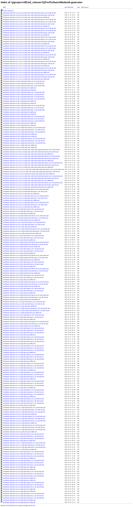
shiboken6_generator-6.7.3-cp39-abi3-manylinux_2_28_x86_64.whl (23, 392)
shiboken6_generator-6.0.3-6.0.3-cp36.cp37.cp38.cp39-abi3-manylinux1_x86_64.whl (29, 41)
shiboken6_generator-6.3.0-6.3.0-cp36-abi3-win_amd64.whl (21, 193)
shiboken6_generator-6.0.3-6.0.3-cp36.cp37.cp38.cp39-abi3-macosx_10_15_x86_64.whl (29, 39)
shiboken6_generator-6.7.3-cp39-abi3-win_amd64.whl (19, 396)
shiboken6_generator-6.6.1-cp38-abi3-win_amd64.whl (19, 352)
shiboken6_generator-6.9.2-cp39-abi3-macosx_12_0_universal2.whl (23, 482)
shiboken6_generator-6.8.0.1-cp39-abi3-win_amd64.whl (20, 414)
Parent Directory (8, 10)
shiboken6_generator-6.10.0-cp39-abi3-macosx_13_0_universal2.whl (24, 81)
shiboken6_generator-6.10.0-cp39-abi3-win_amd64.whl (19, 87)
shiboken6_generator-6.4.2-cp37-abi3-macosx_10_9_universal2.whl (23, 248)
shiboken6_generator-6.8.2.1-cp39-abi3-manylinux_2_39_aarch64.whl (24, 447)
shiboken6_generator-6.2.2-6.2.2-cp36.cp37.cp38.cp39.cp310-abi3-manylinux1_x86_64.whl (31, 165)
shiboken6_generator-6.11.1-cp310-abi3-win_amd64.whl (20, 145)
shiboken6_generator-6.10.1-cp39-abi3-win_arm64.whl (19, 103)
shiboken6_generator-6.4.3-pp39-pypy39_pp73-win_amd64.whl (21, 273)
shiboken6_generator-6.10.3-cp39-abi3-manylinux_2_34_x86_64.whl (23, 118)
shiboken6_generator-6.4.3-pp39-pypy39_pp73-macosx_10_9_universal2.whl (26, 268)
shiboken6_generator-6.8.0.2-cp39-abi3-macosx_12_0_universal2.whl (24, 416)
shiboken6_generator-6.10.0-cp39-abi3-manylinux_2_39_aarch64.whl (24, 85)
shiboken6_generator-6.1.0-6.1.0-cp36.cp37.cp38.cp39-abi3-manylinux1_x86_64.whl (29, 57)
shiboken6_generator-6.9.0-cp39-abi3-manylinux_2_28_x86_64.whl (23, 462)
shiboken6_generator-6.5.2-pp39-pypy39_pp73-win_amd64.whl (21, 326)
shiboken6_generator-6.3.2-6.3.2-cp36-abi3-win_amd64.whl (21, 206)
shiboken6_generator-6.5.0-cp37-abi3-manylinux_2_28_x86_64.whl (23, 277)
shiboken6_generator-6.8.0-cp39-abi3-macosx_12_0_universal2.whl (23, 398)
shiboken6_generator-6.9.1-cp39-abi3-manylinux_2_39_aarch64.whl (23, 475)
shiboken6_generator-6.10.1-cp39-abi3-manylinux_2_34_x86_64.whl (23, 96)
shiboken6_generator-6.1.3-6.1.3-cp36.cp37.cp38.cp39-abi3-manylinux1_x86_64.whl (29, 76)
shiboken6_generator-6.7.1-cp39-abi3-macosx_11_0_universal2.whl (23, 372)
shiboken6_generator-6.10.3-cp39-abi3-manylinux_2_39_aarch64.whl (24, 121)
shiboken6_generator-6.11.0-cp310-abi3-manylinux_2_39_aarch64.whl (24, 132)
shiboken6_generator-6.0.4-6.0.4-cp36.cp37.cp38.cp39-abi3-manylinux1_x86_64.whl (29, 50)
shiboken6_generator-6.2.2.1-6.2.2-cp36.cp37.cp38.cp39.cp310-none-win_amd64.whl (29, 173)
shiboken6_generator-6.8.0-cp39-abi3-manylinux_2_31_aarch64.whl (23, 403)
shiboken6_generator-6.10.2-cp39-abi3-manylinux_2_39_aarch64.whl (24, 109)
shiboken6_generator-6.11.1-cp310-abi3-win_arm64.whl (20, 147)
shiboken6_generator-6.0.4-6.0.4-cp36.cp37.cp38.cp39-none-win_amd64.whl (26, 52)
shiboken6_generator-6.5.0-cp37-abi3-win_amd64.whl (19, 279)
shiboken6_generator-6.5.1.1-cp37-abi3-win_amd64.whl (20, 306)
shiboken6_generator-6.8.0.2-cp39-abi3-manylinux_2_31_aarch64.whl (24, 420)
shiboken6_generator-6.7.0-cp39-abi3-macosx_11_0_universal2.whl (23, 363)
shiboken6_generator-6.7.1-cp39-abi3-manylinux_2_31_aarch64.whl (23, 376)
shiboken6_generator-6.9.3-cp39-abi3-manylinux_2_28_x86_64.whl (23, 495)
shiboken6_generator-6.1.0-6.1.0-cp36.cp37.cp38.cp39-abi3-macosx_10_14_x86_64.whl (29, 54)
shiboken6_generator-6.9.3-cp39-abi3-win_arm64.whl (19, 502)
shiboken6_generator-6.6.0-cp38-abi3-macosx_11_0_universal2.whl (23, 337)
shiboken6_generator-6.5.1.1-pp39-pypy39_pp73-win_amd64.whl (22, 312)
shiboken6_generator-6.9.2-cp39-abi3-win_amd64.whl (19, 489)
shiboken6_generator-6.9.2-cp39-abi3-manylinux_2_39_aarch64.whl (23, 486)
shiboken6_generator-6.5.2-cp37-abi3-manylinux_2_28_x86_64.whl (23, 317)
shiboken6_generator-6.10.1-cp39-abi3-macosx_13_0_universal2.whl (24, 92)
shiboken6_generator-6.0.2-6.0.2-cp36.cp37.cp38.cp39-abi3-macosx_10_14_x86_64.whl (29, 28)
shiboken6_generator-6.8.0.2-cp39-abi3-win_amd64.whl (20, 423)
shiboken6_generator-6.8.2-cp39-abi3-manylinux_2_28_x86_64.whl (23, 436)
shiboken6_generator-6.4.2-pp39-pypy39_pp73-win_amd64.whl (21, 259)
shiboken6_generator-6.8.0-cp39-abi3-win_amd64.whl (19, 405)
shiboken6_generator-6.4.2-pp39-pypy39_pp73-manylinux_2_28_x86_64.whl (25, 257)
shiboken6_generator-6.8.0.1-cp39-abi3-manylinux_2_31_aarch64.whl (24, 412)
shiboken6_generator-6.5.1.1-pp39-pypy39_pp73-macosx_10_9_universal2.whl (26, 308)
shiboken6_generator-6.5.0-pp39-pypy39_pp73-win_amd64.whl (21, 286)
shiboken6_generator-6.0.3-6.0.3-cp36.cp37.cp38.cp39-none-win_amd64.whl (26, 43)
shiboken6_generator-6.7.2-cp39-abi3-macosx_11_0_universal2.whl (23, 381)
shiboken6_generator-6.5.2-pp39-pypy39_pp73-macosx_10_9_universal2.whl (26, 321)
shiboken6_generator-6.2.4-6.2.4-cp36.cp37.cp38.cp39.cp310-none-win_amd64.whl (28, 187)
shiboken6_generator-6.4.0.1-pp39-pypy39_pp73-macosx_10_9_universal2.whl (26, 229)
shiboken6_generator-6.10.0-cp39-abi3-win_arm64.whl (19, 90)
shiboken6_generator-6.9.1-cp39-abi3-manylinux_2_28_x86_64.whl (23, 473)
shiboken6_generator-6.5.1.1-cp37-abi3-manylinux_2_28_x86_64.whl (24, 304)
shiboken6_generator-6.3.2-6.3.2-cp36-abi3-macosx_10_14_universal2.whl (26, 202)
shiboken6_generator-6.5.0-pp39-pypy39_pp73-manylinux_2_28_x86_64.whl (25, 284)
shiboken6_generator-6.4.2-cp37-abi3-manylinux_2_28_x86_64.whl (23, 251)
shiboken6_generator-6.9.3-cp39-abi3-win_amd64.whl (19, 500)
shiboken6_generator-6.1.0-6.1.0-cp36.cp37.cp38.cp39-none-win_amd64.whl (26, 59)
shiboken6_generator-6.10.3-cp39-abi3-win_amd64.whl (19, 123)
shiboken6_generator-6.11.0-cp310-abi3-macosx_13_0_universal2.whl (24, 127)
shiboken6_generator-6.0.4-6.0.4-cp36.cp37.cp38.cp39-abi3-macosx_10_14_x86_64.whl (29, 46)
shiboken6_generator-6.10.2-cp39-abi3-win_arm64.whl (19, 114)
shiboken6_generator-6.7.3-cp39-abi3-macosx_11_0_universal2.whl (23, 389)
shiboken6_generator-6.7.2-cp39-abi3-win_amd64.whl (19, 387)
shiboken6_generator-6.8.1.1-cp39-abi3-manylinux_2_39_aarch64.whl (24, 429)
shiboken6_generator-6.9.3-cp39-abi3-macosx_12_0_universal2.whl (23, 493)
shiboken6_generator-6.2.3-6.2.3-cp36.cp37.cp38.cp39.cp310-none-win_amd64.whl (28, 180)
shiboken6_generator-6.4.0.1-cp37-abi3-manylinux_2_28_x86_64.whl (24, 224)
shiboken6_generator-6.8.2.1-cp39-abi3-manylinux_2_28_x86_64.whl (24, 445)
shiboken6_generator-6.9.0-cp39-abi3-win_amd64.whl (19, 467)
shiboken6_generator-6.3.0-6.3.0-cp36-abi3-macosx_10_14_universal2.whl (26, 189)
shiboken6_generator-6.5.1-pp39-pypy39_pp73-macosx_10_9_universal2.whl (26, 295)
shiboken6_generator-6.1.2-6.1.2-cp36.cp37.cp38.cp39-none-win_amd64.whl (26, 72)
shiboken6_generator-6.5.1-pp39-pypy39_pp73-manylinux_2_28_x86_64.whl (25, 297)
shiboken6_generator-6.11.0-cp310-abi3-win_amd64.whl (20, 134)
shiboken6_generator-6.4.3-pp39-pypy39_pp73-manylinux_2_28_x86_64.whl (25, 270)
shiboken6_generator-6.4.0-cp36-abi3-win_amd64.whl (19, 213)
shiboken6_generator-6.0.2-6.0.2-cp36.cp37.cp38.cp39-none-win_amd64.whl (26, 35)
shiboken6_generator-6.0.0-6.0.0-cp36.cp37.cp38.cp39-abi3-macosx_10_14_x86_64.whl (29, 12)
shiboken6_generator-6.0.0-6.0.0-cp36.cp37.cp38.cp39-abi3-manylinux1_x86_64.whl (29, 15)
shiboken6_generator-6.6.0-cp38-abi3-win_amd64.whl (19, 343)
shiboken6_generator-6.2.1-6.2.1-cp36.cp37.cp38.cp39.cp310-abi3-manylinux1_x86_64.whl (31, 158)
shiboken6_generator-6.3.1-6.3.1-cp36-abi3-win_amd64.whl (21, 200)
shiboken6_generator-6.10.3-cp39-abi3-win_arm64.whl (19, 125)
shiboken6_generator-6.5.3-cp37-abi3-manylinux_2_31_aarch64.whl (23, 332)
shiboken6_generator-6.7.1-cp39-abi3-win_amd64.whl (19, 378)
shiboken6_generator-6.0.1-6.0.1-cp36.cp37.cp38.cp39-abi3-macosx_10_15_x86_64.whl (29, 21)
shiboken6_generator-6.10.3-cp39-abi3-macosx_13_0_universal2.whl (24, 116)
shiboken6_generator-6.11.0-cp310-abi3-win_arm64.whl (20, 136)
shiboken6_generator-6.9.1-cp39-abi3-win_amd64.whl (19, 478)
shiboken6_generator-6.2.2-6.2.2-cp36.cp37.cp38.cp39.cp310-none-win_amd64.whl (28, 167)
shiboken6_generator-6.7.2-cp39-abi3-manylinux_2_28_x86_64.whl (23, 383)
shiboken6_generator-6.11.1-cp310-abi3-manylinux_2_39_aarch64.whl (24, 143)
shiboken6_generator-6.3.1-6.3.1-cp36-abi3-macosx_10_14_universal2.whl (26, 195)
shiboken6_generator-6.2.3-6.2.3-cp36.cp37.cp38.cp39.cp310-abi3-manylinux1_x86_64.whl (31, 178)
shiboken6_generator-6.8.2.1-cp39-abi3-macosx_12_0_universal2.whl (24, 442)
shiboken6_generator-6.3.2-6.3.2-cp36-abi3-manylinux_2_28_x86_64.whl (25, 204)
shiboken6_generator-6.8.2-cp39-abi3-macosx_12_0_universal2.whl (23, 434)
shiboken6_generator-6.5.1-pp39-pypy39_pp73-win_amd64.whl (21, 299)
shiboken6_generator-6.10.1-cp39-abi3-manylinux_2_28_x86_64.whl (23, 94)
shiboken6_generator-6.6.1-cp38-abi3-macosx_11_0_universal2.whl (23, 345)
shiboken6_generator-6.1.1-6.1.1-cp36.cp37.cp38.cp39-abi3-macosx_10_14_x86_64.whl (29, 61)
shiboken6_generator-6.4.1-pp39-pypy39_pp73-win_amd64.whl (21, 246)
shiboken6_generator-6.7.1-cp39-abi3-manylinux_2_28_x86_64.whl (23, 374)
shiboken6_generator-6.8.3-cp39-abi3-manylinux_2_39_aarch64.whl (23, 456)
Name (4, 7)
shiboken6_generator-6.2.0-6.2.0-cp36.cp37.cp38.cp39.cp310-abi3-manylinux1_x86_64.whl (31, 151)
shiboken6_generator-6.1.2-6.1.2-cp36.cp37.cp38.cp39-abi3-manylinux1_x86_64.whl (29, 70)
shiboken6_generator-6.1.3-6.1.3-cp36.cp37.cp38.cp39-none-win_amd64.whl (26, 79)
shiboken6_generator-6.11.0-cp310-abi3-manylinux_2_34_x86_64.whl (24, 129)
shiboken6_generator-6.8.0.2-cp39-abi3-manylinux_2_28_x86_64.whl (24, 418)
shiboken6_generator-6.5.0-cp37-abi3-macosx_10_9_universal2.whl (23, 275)
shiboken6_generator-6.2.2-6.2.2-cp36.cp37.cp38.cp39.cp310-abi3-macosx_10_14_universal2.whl (33, 162)
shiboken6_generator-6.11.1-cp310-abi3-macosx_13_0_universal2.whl (24, 138)
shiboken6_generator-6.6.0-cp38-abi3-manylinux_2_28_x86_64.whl (23, 339)
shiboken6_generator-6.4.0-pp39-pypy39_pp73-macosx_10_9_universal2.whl (26, 215)
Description (84, 7)
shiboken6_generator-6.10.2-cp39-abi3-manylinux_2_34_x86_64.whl (23, 107)
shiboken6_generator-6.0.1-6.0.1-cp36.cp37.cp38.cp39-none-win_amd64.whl (26, 26)
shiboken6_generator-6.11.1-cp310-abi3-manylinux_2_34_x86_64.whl (24, 140)
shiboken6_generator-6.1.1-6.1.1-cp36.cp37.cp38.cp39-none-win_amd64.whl (26, 65)
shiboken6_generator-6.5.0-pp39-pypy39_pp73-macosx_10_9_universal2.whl (26, 281)
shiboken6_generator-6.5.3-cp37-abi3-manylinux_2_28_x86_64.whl (23, 330)
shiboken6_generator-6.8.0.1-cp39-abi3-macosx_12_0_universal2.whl (24, 407)
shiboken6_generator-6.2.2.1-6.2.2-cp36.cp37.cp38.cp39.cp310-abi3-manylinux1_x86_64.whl (31, 171)
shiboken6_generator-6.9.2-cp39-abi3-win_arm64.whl (19, 491)
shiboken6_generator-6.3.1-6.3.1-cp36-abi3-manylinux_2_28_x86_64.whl (25, 198)
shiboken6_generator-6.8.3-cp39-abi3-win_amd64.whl (19, 458)
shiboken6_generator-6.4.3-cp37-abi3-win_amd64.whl (19, 266)
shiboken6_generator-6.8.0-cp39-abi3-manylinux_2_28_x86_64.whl (23, 401)
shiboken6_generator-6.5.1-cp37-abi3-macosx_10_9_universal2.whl (23, 288)
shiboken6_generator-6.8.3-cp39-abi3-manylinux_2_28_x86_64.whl (23, 453)
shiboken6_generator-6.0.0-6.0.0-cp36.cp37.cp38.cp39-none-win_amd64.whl (26, 17)
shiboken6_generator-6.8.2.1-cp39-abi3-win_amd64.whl (20, 449)
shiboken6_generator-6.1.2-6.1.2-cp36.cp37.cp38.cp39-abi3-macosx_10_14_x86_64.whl (29, 68)
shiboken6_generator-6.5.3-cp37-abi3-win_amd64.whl (19, 334)
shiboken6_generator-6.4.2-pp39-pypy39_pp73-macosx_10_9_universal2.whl (26, 255)
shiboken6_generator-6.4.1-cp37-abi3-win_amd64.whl (19, 240)
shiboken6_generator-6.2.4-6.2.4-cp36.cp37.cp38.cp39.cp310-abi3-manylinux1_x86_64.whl (31, 184)
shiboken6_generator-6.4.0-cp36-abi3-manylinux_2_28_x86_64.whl (23, 211)
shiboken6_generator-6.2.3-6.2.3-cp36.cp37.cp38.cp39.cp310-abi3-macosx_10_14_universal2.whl (33, 176)
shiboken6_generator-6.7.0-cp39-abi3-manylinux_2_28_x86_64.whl (23, 365)
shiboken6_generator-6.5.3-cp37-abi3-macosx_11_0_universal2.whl (23, 328)
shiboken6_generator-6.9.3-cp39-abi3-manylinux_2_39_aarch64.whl (23, 498)
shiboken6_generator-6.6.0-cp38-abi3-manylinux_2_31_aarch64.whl (23, 341)
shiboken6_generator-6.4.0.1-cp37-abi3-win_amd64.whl (20, 226)
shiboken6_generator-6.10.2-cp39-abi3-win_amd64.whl (19, 112)
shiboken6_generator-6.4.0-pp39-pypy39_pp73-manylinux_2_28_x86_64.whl (25, 218)
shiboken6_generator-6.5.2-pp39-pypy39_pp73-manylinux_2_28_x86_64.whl (25, 323)
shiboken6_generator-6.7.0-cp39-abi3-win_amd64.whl (19, 370)
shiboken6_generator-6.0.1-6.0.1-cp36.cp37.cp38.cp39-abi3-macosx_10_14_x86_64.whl (29, 19)
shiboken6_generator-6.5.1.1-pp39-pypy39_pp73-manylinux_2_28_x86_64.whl (26, 310)
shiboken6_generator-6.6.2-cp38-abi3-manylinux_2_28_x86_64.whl (23, 356)
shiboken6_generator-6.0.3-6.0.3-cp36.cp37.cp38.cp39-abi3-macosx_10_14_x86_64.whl (29, 37)
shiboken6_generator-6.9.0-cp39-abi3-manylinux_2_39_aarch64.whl (23, 464)
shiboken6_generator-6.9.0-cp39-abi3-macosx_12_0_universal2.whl (23, 460)
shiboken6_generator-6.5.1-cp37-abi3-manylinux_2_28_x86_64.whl (23, 290)
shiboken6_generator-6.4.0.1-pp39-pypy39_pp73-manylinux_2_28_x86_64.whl (26, 231)
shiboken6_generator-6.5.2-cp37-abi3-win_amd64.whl (19, 319)
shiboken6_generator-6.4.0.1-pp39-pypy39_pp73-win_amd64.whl (22, 233)
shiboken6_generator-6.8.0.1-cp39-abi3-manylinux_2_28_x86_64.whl (24, 409)
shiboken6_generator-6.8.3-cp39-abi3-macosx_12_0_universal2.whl (23, 451)
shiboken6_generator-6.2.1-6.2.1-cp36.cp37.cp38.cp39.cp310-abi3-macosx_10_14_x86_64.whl (31, 156)
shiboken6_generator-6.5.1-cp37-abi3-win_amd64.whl (19, 292)
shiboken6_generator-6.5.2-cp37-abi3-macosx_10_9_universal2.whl (23, 315)
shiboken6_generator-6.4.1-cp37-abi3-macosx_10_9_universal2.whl (23, 235)
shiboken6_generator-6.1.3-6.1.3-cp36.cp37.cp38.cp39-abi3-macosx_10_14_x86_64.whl (29, 74)
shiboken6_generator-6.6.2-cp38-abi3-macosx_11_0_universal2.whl (23, 354)
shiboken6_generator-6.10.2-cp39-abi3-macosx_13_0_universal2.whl (24, 105)
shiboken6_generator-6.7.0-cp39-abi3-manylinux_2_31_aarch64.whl (23, 367)
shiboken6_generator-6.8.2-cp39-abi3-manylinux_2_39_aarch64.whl (23, 438)
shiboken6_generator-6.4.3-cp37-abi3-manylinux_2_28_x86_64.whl (23, 264)
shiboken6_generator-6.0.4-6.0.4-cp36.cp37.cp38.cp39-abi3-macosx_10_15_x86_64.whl (29, 48)
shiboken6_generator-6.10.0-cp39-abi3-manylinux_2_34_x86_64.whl (23, 83)
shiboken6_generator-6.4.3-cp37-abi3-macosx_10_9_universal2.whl (23, 262)
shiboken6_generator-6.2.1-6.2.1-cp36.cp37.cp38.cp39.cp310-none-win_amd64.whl (28, 160)
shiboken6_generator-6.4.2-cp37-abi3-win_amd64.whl (19, 253)
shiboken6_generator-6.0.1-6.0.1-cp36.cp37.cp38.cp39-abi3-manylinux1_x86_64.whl (29, 24)
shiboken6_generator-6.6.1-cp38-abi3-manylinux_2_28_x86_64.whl (23, 348)
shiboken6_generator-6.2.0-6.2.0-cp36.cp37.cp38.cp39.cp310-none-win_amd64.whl (28, 154)
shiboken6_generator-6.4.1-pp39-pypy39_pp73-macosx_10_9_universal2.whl (26, 242)
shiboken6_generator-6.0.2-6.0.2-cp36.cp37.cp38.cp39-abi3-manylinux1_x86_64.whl (29, 32)
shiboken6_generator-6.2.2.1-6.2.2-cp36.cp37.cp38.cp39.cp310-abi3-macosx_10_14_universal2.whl (33, 169)
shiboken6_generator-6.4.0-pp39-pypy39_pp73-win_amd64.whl (21, 220)
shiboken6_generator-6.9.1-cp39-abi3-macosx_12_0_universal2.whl (23, 471)
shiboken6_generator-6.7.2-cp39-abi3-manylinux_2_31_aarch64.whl (23, 385)
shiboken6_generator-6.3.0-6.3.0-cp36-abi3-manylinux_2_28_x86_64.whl (25, 191)
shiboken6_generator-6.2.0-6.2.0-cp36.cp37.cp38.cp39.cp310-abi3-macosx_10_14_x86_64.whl (31, 149)
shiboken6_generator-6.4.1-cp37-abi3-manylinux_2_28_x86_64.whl (23, 237)
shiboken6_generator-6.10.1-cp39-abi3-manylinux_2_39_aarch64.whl (24, 98)
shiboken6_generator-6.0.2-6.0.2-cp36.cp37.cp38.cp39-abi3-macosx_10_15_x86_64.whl (29, 30)
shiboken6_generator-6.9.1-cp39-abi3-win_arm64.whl (19, 480)
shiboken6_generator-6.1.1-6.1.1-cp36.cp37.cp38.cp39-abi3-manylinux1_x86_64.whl (29, 63)
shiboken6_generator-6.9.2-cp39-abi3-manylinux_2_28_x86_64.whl (23, 484)
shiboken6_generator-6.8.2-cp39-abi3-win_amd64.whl (19, 440)
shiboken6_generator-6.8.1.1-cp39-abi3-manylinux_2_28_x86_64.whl (24, 427)
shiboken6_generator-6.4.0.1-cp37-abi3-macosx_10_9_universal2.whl (24, 222)
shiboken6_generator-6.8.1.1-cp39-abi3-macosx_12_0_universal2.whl (24, 425)
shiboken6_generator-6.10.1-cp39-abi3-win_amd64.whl (19, 101)
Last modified (69, 7)
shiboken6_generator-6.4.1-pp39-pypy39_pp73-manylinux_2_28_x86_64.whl (25, 244)
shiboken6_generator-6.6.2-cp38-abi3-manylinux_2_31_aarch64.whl (23, 359)
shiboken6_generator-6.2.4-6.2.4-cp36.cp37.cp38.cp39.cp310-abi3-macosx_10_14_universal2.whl (33, 182)
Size (78, 7)
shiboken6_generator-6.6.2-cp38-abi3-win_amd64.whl (19, 361)
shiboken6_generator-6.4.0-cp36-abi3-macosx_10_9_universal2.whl (23, 209)
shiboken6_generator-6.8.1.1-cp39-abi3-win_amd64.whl (20, 431)
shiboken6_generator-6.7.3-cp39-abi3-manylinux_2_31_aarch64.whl (23, 394)
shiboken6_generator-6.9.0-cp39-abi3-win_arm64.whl (19, 469)
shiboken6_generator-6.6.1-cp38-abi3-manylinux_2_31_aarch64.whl (23, 350)
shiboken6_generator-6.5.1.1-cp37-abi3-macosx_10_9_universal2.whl (24, 301)
